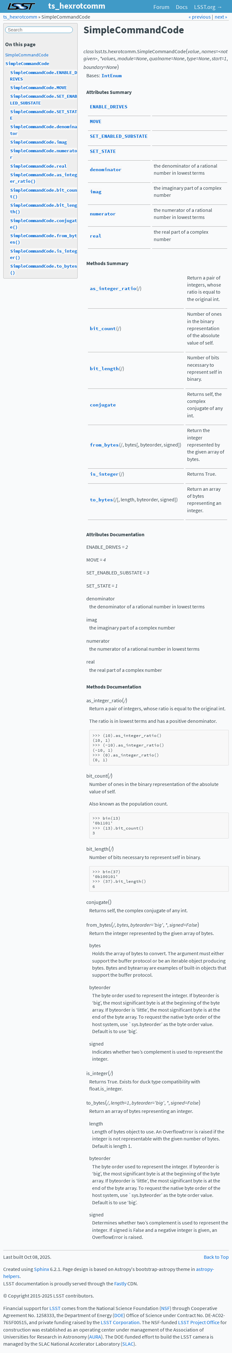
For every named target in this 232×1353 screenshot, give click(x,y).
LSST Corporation (120, 1322)
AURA (95, 1336)
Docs (182, 7)
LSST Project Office (198, 1322)
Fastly (120, 1283)
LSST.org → (208, 7)
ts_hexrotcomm (20, 16)
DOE (119, 1315)
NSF (165, 1308)
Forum (161, 7)
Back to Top (216, 1257)
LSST (55, 1308)
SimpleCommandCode (26, 55)
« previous (200, 16)
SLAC (127, 1343)
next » (221, 16)
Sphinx (41, 1269)
